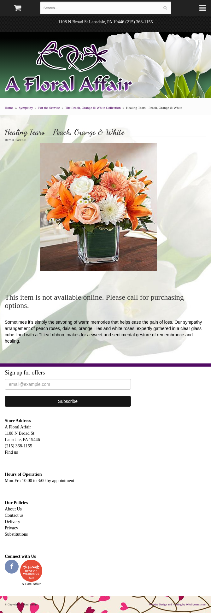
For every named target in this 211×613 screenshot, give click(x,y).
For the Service (49, 107)
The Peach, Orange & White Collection (92, 107)
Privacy (11, 528)
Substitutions (16, 534)
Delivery (12, 521)
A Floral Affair (71, 67)
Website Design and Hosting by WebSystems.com (177, 604)
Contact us (14, 515)
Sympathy (26, 107)
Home (9, 107)
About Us (13, 509)
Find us (11, 452)
